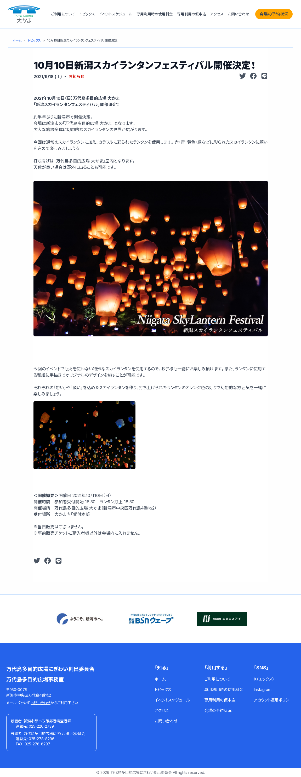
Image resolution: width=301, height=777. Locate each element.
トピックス (87, 14)
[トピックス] (34, 40)
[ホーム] (17, 40)
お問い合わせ (238, 14)
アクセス (217, 14)
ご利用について (63, 14)
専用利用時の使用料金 (155, 14)
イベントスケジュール (115, 14)
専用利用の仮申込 (191, 14)
